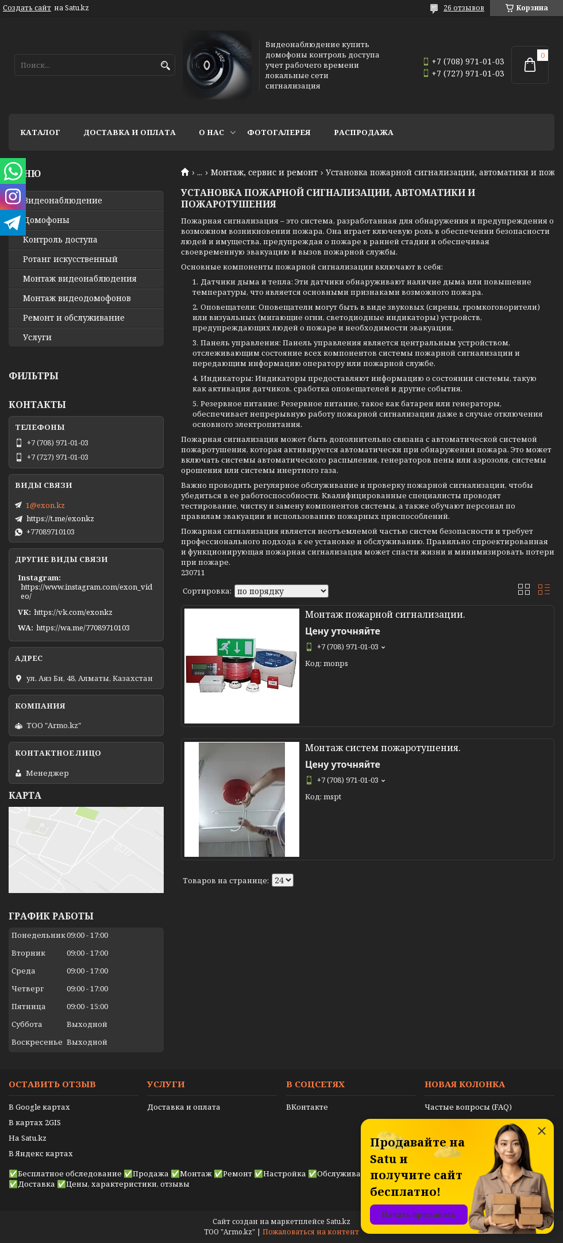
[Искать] (165, 66)
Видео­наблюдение (62, 200)
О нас (211, 132)
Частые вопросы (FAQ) (468, 1107)
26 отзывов (464, 8)
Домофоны (46, 220)
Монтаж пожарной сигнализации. (385, 614)
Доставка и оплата (129, 132)
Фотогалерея (279, 132)
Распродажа (364, 132)
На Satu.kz (28, 1138)
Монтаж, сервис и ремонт (264, 172)
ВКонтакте (307, 1107)
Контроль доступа (60, 239)
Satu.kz (338, 1221)
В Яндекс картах (41, 1153)
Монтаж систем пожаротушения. (383, 747)
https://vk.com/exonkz (73, 612)
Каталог (40, 132)
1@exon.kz (45, 505)
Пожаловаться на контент (311, 1232)
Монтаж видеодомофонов (77, 298)
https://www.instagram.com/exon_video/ (86, 591)
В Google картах (39, 1107)
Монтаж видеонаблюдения (80, 279)
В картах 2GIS (35, 1122)
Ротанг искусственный (70, 259)
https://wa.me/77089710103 (83, 627)
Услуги (37, 337)
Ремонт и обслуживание (74, 318)
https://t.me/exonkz (60, 518)
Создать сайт (27, 8)
